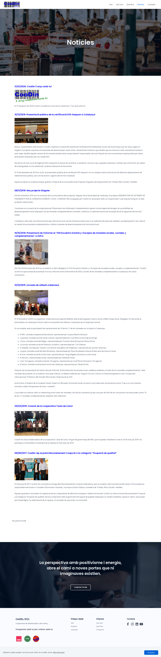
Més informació (59, 652)
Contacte (151, 4)
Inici (111, 4)
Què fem (130, 4)
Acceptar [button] (151, 652)
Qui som (119, 4)
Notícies (140, 4)
